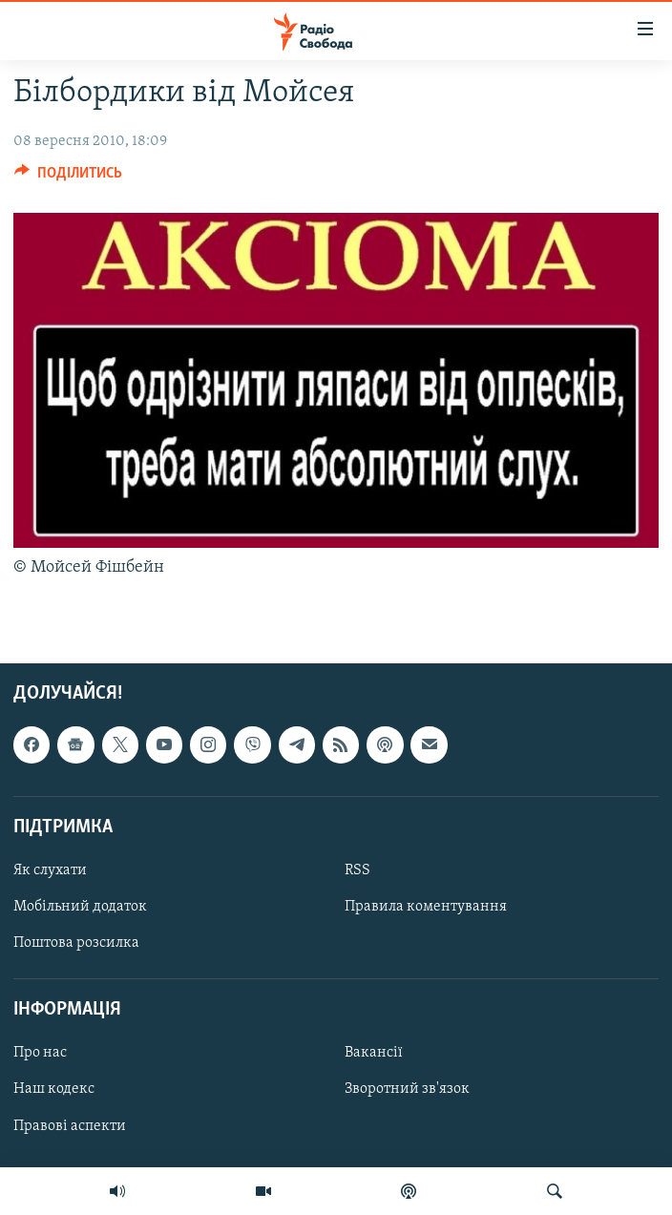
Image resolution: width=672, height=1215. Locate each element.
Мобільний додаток (80, 906)
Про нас (40, 1052)
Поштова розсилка (76, 943)
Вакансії (374, 1052)
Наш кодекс (53, 1089)
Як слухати (50, 870)
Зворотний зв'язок (407, 1089)
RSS (357, 870)
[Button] (68, 177)
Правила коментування (426, 906)
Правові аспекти (69, 1125)
